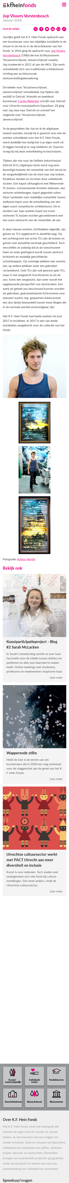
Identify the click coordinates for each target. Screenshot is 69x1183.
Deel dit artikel (11, 28)
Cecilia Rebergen (28, 101)
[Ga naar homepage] (24, 4)
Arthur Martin (26, 559)
